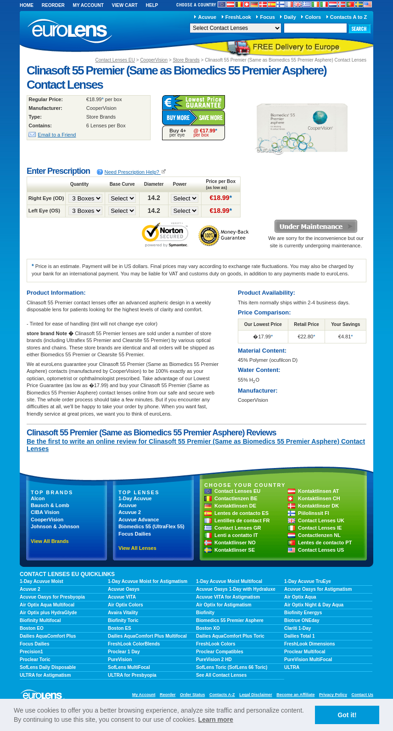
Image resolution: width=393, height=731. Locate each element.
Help (152, 5)
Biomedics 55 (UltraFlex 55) (151, 526)
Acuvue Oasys (124, 589)
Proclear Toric (35, 659)
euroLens (70, 31)
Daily (290, 17)
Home (27, 5)
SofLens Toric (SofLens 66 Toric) (231, 667)
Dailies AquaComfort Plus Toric (230, 636)
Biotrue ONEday (302, 620)
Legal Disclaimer (255, 694)
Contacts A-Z (222, 694)
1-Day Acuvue (135, 498)
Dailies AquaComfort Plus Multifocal (147, 636)
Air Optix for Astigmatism (224, 604)
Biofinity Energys (303, 612)
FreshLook (238, 17)
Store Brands (186, 60)
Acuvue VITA (122, 597)
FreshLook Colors (216, 643)
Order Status (192, 694)
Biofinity (205, 612)
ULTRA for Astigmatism (45, 675)
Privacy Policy (333, 694)
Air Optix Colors (125, 604)
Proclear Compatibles (219, 651)
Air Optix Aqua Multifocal (47, 604)
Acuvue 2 (129, 512)
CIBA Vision (45, 512)
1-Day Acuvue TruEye (307, 581)
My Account (88, 5)
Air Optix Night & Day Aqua (313, 604)
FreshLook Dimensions (309, 643)
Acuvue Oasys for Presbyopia (52, 597)
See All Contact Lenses (221, 675)
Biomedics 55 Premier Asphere (230, 620)
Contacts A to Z (348, 17)
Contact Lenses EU (115, 60)
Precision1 (31, 651)
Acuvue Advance (138, 519)
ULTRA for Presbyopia (132, 675)
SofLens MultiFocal (129, 667)
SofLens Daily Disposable (48, 667)
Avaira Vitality (123, 612)
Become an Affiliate (295, 694)
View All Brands (50, 541)
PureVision (120, 659)
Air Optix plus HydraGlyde (48, 612)
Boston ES (119, 628)
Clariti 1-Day (297, 628)
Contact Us (362, 694)
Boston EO (32, 628)
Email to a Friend (57, 134)
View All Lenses (137, 548)
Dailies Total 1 (299, 636)
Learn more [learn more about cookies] (215, 719)
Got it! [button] (346, 715)
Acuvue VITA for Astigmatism (228, 597)
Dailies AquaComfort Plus (48, 636)
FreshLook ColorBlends (134, 643)
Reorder (53, 5)
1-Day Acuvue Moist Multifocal (229, 581)
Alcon (38, 498)
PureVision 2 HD (214, 659)
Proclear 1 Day (124, 651)
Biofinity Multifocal (40, 620)
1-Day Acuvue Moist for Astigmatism (147, 581)
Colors (313, 17)
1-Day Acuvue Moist (41, 581)
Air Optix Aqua (300, 597)
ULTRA (291, 667)
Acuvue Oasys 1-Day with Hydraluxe (235, 589)
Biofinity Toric (123, 620)
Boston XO (208, 628)
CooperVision (154, 60)
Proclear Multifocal (304, 651)
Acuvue (207, 17)
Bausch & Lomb (50, 505)
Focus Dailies (134, 534)
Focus (267, 17)
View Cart (125, 5)
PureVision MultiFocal (308, 659)
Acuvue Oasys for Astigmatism (318, 589)
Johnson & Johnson (55, 526)
